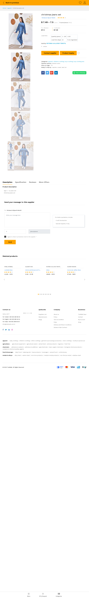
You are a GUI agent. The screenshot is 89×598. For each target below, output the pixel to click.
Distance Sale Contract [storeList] (60, 547)
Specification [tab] (20, 419)
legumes (60, 564)
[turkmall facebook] (43, 72)
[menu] (28, 595)
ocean (59, 67)
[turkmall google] (51, 72)
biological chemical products (72, 567)
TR (51, 65)
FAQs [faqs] (55, 542)
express (54, 67)
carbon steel (26, 575)
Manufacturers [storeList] (43, 537)
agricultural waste (32, 564)
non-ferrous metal (65, 575)
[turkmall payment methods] (71, 587)
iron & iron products (37, 575)
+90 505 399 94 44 (11, 542)
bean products (36, 572)
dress (47, 507)
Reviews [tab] (32, 419)
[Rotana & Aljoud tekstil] (56, 43)
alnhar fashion (71, 504)
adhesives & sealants (17, 567)
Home (4, 8)
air (65, 67)
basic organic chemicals (56, 567)
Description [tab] (7, 419)
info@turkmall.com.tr (9, 544)
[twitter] (6, 550)
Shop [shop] (79, 542)
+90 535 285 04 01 (11, 539)
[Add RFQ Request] (43, 595)
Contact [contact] (80, 537)
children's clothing (58, 61)
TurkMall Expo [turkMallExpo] (82, 534)
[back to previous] (11, 2)
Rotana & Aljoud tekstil (48, 17)
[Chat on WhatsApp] (79, 72)
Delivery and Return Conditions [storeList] (62, 545)
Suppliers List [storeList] (42, 534)
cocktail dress (8, 507)
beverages (45, 572)
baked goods (27, 572)
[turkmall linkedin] (56, 72)
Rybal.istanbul (8, 504)
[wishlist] (80, 3)
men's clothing (67, 561)
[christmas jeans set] (21, 31)
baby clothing (14, 561)
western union (56, 63)
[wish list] (79, 53)
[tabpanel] (44, 427)
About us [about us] (56, 534)
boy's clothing (69, 61)
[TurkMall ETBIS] (27, 543)
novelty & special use (79, 561)
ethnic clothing (35, 561)
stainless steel (76, 575)
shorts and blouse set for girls (33, 507)
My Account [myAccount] (81, 540)
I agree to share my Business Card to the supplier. (22, 474)
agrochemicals (43, 567)
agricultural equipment (18, 564)
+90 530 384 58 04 (11, 537)
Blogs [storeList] (40, 540)
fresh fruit (67, 564)
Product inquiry (68, 53)
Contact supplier (50, 53)
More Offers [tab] (44, 419)
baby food (18, 572)
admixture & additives (31, 567)
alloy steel (18, 575)
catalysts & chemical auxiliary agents (13, 569)
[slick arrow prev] (4, 508)
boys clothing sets (79, 61)
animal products (51, 564)
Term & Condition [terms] (59, 540)
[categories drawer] (59, 595)
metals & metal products (51, 575)
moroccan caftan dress (74, 507)
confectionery (63, 572)
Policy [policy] (55, 537)
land (63, 67)
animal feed (42, 564)
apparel (9, 8)
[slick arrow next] (84, 508)
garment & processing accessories (51, 561)
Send (10, 479)
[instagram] (12, 550)
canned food (53, 572)
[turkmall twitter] (47, 72)
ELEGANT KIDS (29, 504)
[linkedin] (9, 550)
